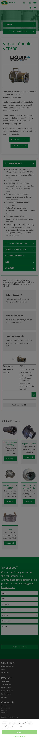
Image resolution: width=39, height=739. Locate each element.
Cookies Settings (19, 736)
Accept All (19, 732)
